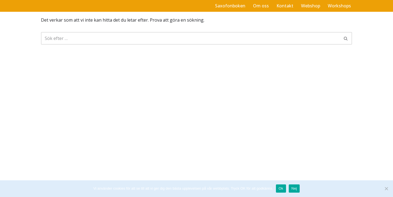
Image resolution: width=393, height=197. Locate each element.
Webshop (310, 6)
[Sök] (190, 38)
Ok (281, 188)
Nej (294, 188)
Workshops (339, 6)
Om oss (261, 6)
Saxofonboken (230, 6)
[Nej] (386, 188)
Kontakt (284, 6)
